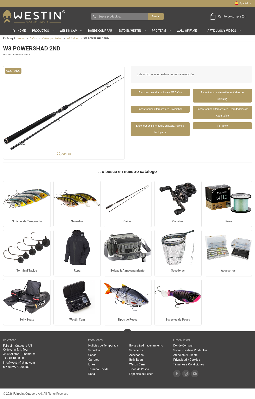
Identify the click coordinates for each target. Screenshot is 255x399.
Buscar (156, 16)
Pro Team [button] (161, 30)
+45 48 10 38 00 (13, 358)
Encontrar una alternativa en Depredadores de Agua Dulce (222, 112)
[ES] (34, 16)
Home (21, 38)
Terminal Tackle (27, 270)
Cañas (33, 38)
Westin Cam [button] (71, 30)
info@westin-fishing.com (19, 362)
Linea (228, 221)
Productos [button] (43, 30)
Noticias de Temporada (27, 221)
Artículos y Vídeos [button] (224, 30)
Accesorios (228, 270)
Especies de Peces (178, 319)
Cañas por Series (51, 38)
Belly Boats (26, 319)
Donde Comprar (100, 30)
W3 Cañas (72, 38)
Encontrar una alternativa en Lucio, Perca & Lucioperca (160, 129)
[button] (63, 112)
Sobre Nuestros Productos (190, 350)
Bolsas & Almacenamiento (127, 270)
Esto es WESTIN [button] (132, 30)
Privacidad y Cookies (186, 359)
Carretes (177, 221)
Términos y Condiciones (188, 364)
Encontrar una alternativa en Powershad (160, 109)
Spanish (243, 3)
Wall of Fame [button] (189, 30)
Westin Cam (77, 319)
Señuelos (77, 221)
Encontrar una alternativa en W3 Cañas (160, 92)
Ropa (77, 270)
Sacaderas (178, 270)
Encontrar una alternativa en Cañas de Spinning (222, 95)
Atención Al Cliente (185, 355)
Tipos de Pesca (127, 319)
